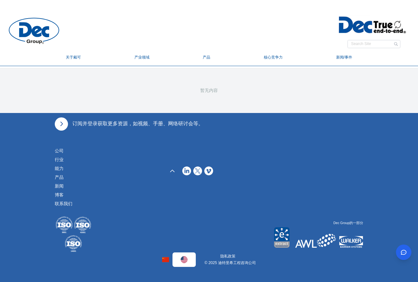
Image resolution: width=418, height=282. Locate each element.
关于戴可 (73, 57)
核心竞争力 (273, 57)
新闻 (59, 186)
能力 (59, 168)
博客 (59, 194)
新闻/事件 (344, 57)
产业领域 (142, 57)
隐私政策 (227, 256)
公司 (59, 150)
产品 (206, 57)
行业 (59, 159)
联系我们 (63, 203)
